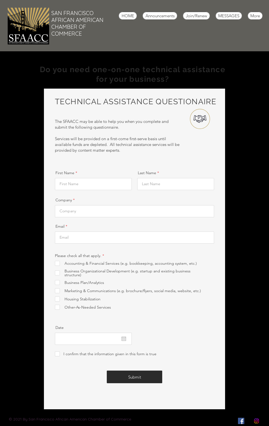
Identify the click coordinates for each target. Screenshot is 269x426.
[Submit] (134, 377)
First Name (64, 173)
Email (60, 226)
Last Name (147, 173)
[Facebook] (241, 421)
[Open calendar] (124, 339)
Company (63, 200)
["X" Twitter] (249, 421)
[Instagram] (256, 421)
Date (59, 327)
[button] (159, 16)
